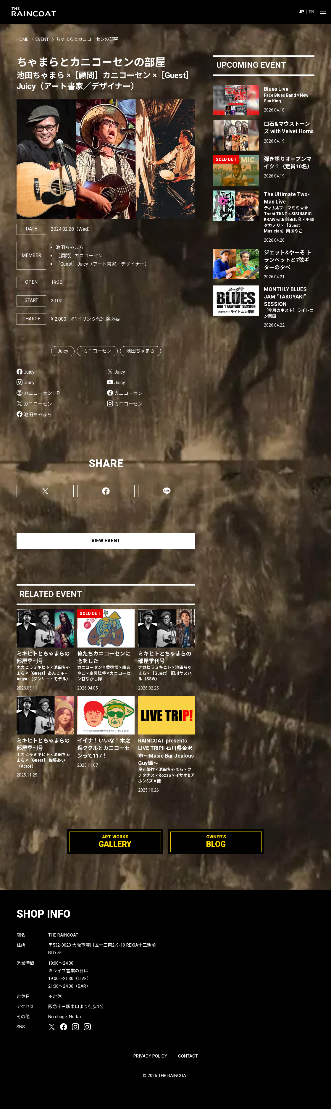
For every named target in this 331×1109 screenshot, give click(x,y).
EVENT (42, 39)
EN (311, 11)
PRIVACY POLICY (150, 1056)
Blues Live (289, 95)
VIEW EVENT (105, 540)
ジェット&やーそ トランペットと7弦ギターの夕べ (287, 259)
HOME (22, 39)
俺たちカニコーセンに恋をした (105, 666)
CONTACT (188, 1056)
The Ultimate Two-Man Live (289, 212)
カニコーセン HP (42, 393)
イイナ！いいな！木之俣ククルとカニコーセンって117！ (103, 747)
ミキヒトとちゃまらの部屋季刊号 (45, 666)
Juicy (62, 351)
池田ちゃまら (140, 351)
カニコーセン (97, 351)
